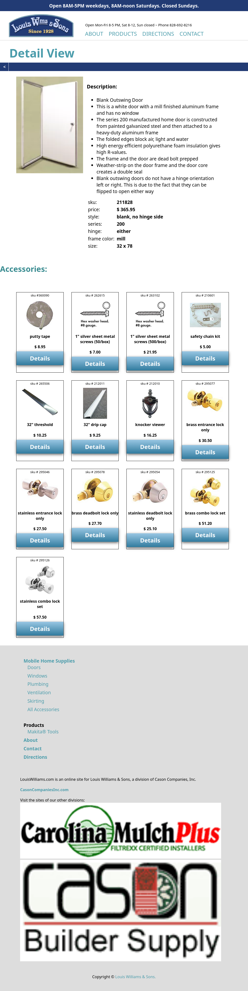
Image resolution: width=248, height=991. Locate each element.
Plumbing (37, 684)
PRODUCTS (123, 33)
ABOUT (94, 33)
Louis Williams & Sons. (135, 976)
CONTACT (191, 33)
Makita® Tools (43, 731)
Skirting (35, 701)
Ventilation (39, 692)
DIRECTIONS (158, 33)
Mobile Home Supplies (49, 661)
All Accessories (43, 709)
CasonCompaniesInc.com (44, 789)
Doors (33, 667)
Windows (37, 676)
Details (40, 358)
